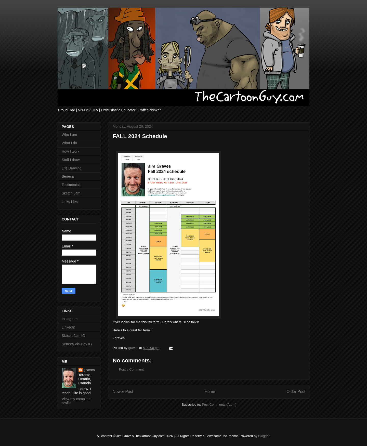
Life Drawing (72, 168)
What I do (69, 143)
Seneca (68, 176)
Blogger (263, 436)
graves (89, 370)
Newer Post (123, 391)
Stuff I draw (71, 160)
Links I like (70, 202)
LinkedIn (68, 327)
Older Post (295, 391)
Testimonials (71, 185)
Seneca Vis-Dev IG (77, 344)
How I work (70, 151)
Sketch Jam (71, 193)
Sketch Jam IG (73, 336)
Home (210, 391)
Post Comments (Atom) (219, 404)
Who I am (69, 135)
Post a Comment (131, 369)
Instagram (69, 319)
